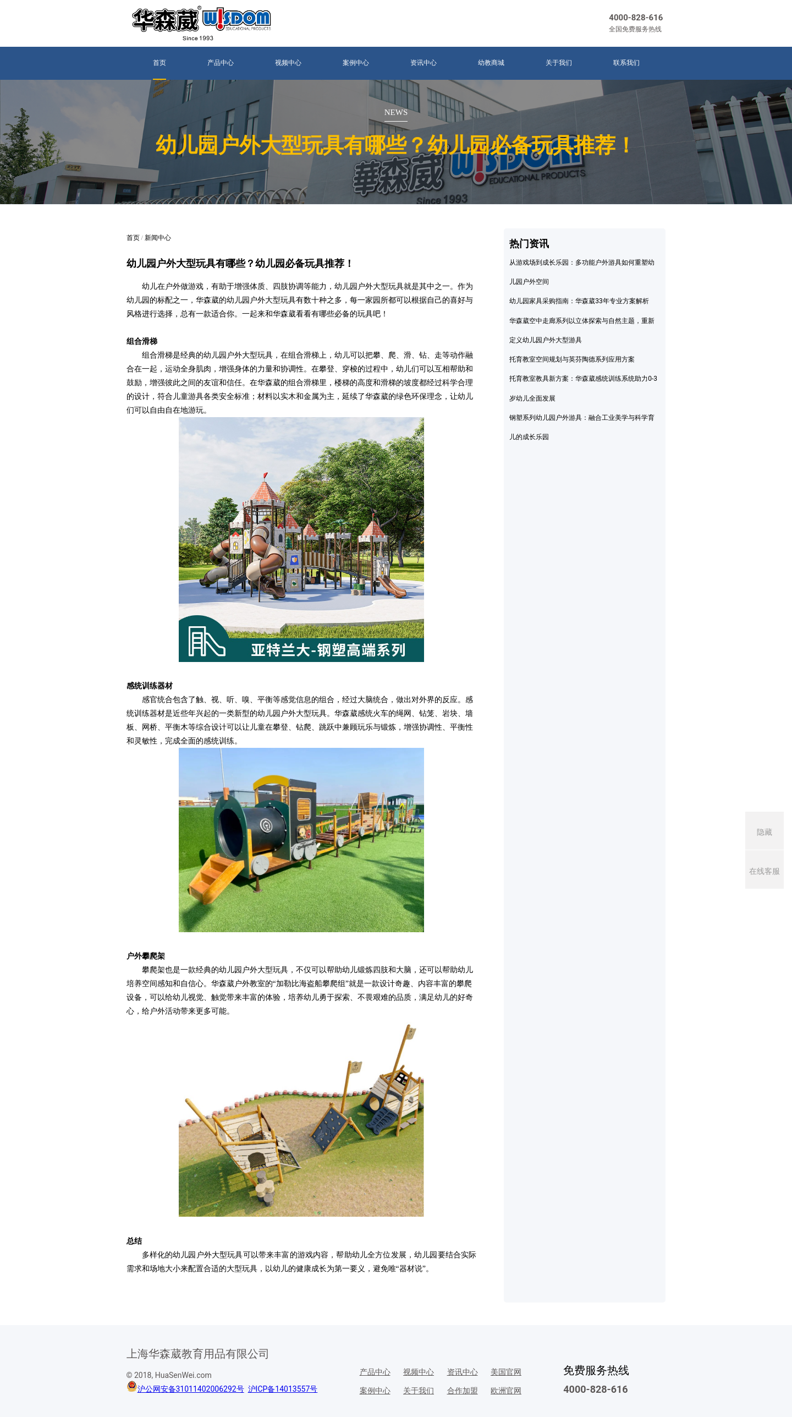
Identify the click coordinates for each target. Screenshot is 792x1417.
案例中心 (356, 63)
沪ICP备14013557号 (283, 1389)
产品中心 (220, 63)
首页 (159, 63)
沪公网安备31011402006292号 (191, 1389)
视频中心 (288, 63)
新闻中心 (158, 238)
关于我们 (559, 63)
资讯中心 (423, 63)
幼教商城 (491, 63)
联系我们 (626, 63)
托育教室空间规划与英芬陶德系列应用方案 (572, 359)
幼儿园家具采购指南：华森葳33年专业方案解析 (579, 301)
